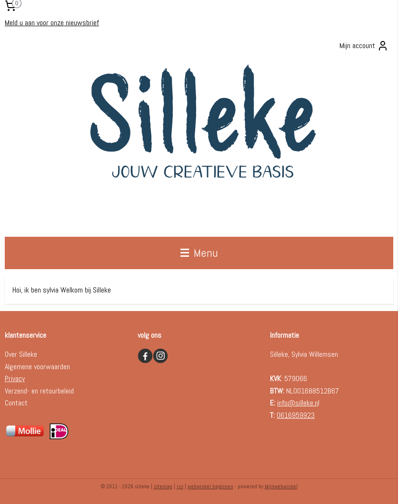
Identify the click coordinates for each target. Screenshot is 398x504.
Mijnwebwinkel (281, 486)
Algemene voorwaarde (36, 367)
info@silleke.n (297, 403)
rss (180, 486)
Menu (199, 252)
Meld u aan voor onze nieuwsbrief (52, 23)
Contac (15, 403)
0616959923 (296, 415)
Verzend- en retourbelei (37, 391)
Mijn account (363, 45)
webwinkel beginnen (210, 486)
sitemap (163, 486)
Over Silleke (21, 354)
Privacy (15, 378)
